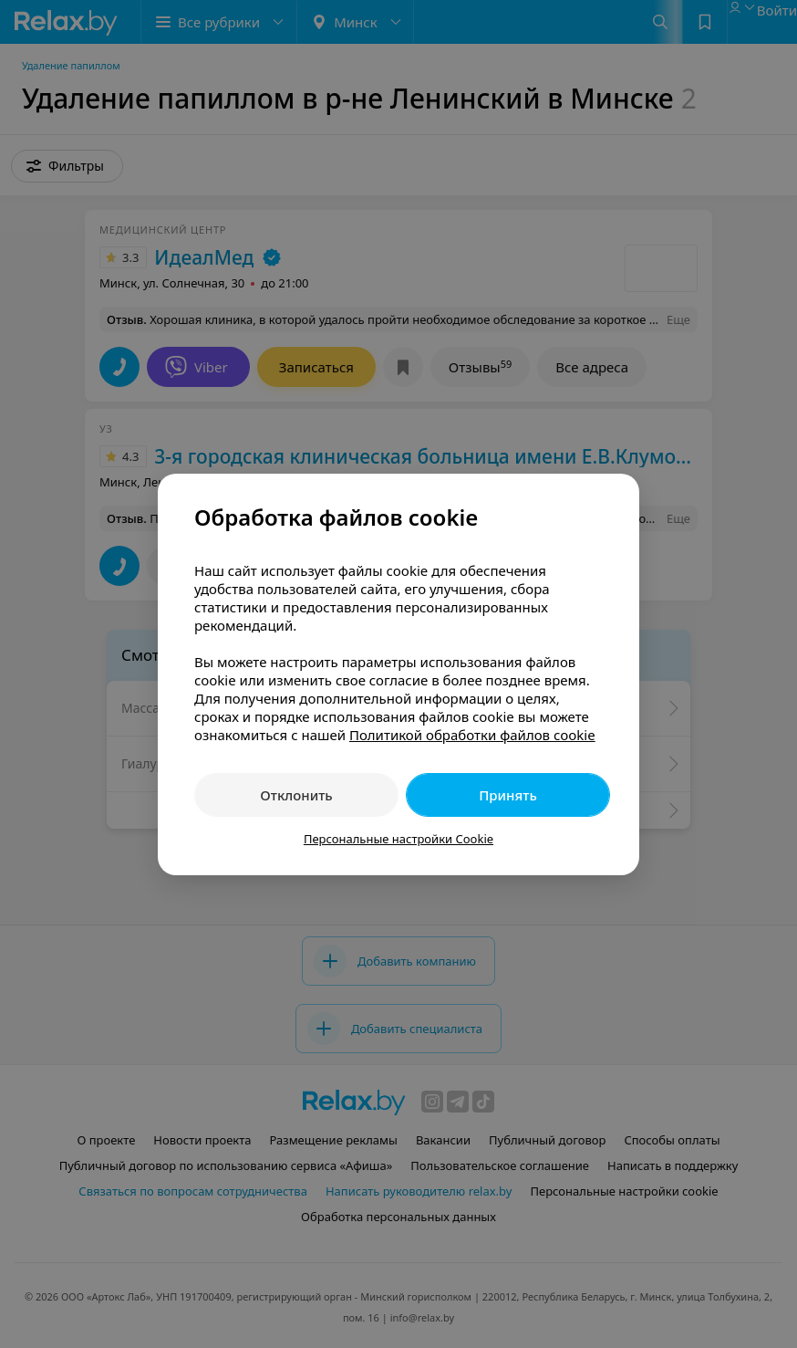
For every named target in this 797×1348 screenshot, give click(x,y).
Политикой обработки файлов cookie (472, 735)
